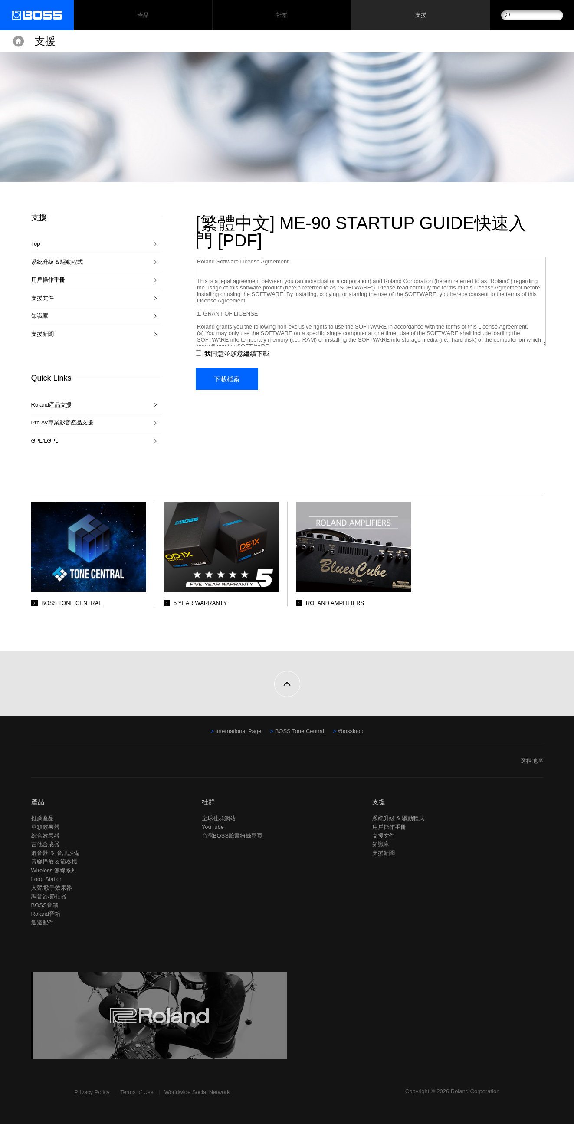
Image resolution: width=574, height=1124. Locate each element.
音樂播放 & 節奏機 (54, 861)
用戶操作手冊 (48, 279)
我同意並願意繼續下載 (237, 353)
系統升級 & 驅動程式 (57, 262)
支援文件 (42, 298)
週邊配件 (42, 922)
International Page (239, 731)
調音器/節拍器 (49, 896)
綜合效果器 (45, 835)
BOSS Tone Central (299, 731)
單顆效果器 (45, 827)
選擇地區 (532, 761)
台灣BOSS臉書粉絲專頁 (232, 835)
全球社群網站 (219, 818)
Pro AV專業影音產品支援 (62, 422)
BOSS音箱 (44, 905)
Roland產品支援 (51, 404)
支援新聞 (42, 334)
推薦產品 (42, 818)
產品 (37, 801)
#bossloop (350, 731)
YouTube (213, 827)
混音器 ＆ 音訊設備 (55, 853)
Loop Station (47, 879)
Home (18, 41)
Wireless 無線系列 (54, 870)
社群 (281, 15)
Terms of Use (137, 1092)
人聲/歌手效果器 (51, 887)
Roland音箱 (45, 913)
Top (35, 243)
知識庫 (39, 315)
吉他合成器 (45, 844)
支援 (420, 15)
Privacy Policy (92, 1092)
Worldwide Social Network (197, 1092)
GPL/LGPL (45, 440)
